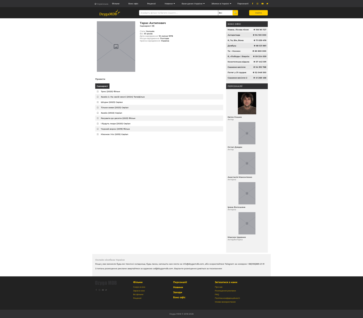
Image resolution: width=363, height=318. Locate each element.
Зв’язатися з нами (226, 282)
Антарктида (234, 35)
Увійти (258, 13)
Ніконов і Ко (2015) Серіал (114, 134)
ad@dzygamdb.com (163, 268)
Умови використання (225, 302)
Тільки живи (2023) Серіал (115, 107)
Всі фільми (138, 294)
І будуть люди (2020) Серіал (115, 123)
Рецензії (151, 3)
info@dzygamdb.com (193, 264)
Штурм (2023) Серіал (112, 102)
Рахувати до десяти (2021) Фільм (118, 118)
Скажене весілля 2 (237, 78)
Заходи (177, 292)
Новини (169, 3)
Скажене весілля (236, 67)
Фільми (115, 3)
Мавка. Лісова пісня (238, 29)
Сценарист (102, 86)
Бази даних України (192, 3)
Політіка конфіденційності (227, 298)
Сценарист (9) (147, 26)
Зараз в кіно (139, 291)
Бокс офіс (133, 3)
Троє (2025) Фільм (110, 91)
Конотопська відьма (238, 62)
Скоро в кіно (139, 287)
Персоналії (243, 3)
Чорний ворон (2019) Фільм (115, 129)
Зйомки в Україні (220, 3)
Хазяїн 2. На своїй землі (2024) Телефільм (123, 97)
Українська (102, 4)
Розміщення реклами (225, 291)
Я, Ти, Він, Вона (236, 40)
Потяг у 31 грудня (237, 72)
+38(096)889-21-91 (256, 264)
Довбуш (232, 45)
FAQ (217, 294)
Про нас (219, 287)
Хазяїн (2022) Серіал (111, 113)
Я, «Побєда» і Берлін (238, 56)
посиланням (215, 268)
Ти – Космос (234, 51)
